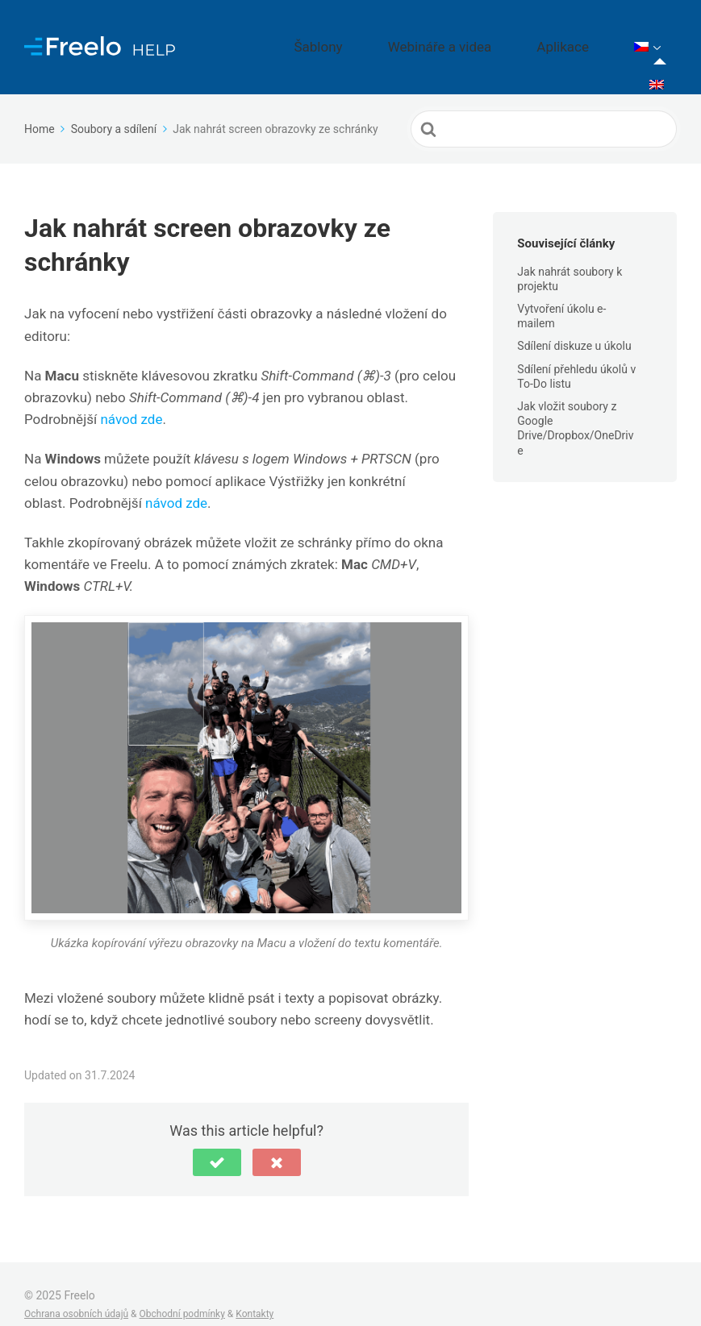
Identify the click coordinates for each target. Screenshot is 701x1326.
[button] (217, 1141)
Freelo (79, 1274)
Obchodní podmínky (182, 1293)
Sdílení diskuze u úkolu (574, 324)
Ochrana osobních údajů (76, 1293)
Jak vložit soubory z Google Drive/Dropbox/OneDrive (575, 407)
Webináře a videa (500, 36)
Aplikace (595, 36)
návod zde (131, 398)
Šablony (407, 36)
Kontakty (254, 1293)
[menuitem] (657, 36)
